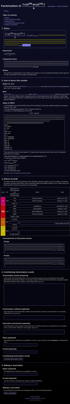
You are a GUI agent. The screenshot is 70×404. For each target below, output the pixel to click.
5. (12, 365)
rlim (6, 165)
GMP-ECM (22, 86)
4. (18, 272)
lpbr (6, 167)
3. (10, 179)
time (6, 160)
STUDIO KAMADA (62, 6)
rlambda (7, 170)
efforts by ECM (53, 86)
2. (15, 80)
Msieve (35, 94)
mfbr (6, 169)
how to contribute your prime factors (20, 173)
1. (6, 28)
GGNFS (9, 94)
